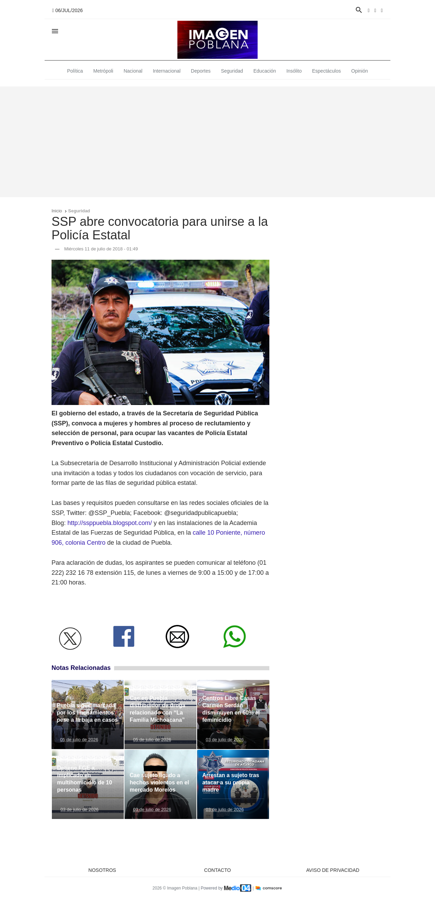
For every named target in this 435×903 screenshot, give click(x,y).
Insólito (294, 71)
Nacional (132, 71)
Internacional (167, 71)
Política (75, 71)
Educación (264, 71)
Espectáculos (326, 71)
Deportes (201, 71)
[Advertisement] (217, 141)
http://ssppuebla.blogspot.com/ (109, 522)
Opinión (359, 71)
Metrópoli (103, 71)
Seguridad (232, 71)
